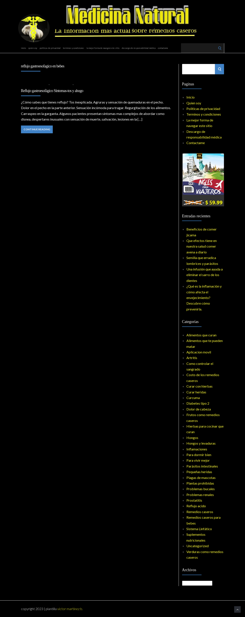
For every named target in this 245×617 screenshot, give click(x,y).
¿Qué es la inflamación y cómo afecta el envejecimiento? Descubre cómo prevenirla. (204, 297)
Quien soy (32, 48)
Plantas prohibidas (200, 483)
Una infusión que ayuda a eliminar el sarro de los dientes (204, 275)
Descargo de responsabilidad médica (138, 48)
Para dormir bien (198, 455)
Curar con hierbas (199, 386)
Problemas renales (200, 495)
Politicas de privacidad (50, 48)
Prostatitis (194, 500)
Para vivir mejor (198, 460)
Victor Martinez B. (70, 609)
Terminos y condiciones (73, 48)
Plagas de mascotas (201, 477)
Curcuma (193, 398)
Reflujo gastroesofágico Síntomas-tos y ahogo (52, 91)
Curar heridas (196, 392)
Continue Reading (37, 129)
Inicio (23, 48)
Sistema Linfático (199, 529)
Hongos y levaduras (201, 443)
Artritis (191, 358)
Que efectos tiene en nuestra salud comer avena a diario (201, 246)
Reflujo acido (61, 84)
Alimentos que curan (201, 335)
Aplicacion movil (198, 352)
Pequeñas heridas (199, 472)
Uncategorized (197, 546)
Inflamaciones (196, 449)
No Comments (85, 84)
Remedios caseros (199, 512)
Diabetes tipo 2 (197, 403)
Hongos (192, 438)
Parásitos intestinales (202, 466)
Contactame (163, 48)
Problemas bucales (200, 489)
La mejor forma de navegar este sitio (102, 48)
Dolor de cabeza (198, 409)
